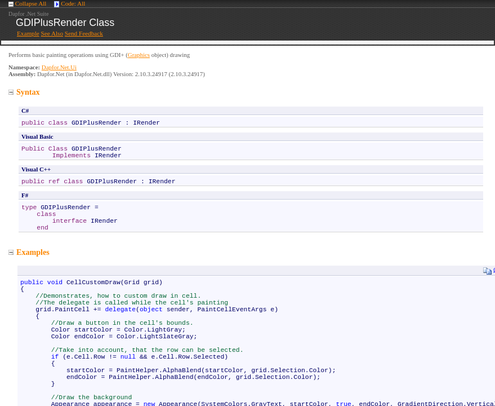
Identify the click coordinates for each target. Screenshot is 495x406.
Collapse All (31, 3)
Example (28, 33)
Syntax (24, 91)
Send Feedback (84, 33)
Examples (29, 252)
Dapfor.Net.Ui (59, 67)
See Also (52, 33)
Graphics (139, 54)
